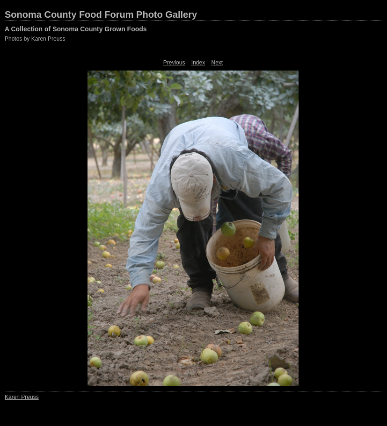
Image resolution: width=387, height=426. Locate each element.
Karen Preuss (22, 397)
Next (217, 62)
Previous (174, 62)
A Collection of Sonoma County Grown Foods (76, 29)
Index (198, 62)
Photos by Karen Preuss (35, 39)
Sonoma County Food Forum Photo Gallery (101, 14)
